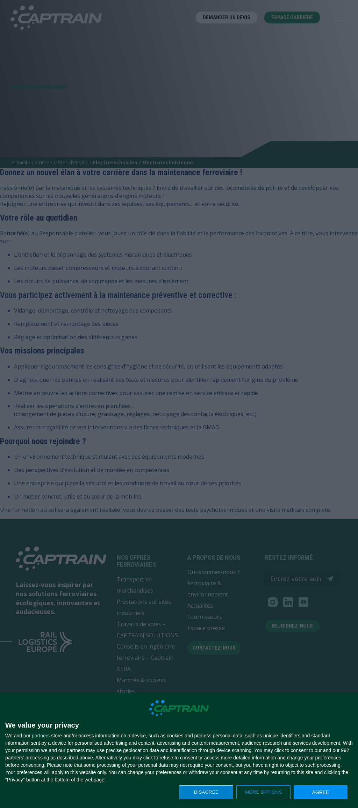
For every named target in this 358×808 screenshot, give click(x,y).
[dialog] (179, 750)
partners (41, 735)
